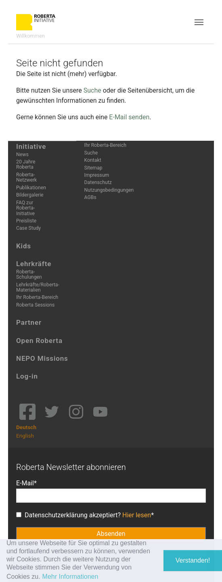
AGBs (90, 197)
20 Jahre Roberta (25, 164)
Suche (92, 90)
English (25, 435)
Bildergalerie (30, 195)
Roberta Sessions (35, 305)
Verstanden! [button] (193, 560)
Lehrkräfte (33, 264)
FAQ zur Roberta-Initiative (25, 208)
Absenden (110, 534)
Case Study (28, 228)
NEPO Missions (42, 358)
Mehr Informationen (70, 576)
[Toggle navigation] (199, 22)
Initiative (31, 146)
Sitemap (93, 168)
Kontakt (92, 160)
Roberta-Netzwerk (26, 177)
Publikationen (31, 187)
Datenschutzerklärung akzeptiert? (83, 515)
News (22, 154)
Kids (23, 246)
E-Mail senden (129, 117)
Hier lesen (136, 515)
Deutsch (26, 427)
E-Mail (25, 483)
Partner (29, 322)
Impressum (96, 175)
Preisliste (26, 221)
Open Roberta (39, 341)
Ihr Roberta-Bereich (37, 297)
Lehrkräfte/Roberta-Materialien (37, 287)
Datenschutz (98, 182)
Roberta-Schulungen (29, 274)
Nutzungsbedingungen (109, 190)
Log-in (27, 376)
